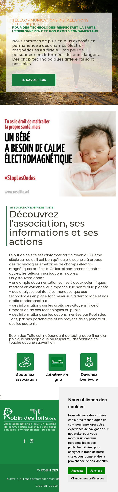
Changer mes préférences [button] (87, 478)
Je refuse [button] (96, 470)
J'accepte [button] (77, 470)
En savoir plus (34, 80)
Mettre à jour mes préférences (27, 479)
